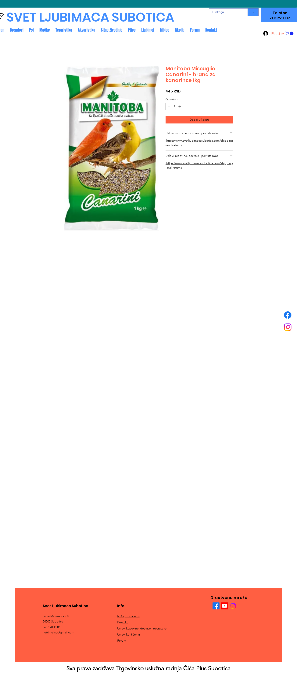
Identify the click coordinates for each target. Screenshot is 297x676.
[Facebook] (288, 315)
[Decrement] (168, 106)
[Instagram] (288, 327)
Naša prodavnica (128, 616)
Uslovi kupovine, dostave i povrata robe (143, 628)
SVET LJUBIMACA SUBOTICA (90, 17)
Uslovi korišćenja (128, 634)
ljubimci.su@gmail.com (58, 632)
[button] (289, 33)
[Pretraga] (226, 12)
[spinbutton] (174, 106)
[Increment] (180, 106)
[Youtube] (224, 605)
